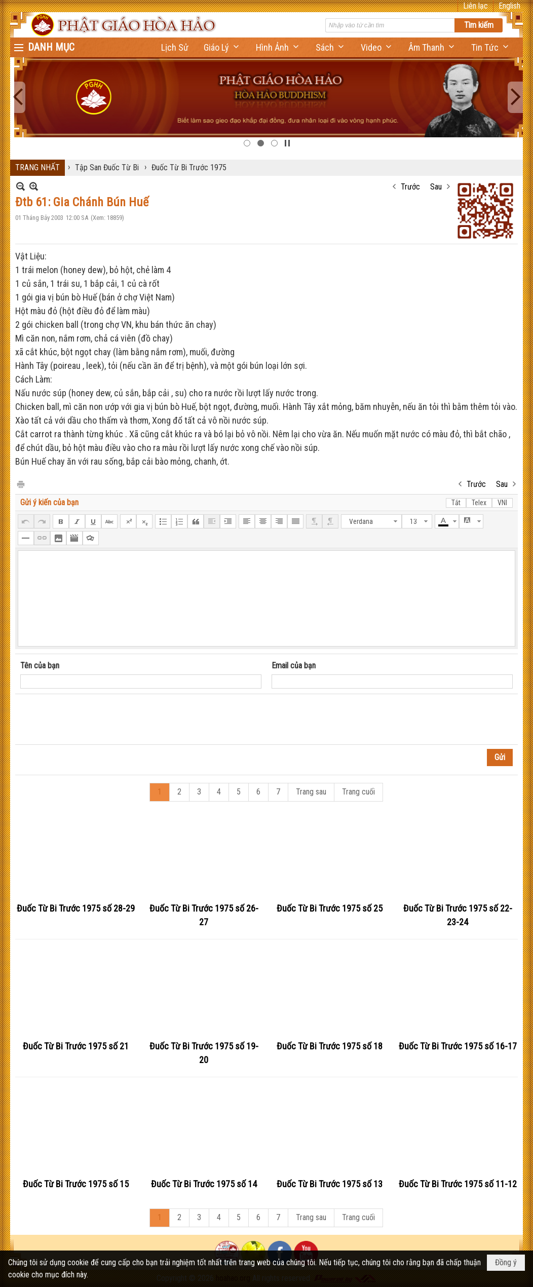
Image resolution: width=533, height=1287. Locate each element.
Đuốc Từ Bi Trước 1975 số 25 (330, 908)
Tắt (456, 503)
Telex (479, 503)
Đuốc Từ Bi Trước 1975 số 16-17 (458, 1046)
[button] (222, 47)
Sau (436, 187)
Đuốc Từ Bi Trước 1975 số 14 (204, 1184)
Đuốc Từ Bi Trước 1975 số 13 (330, 1184)
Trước (410, 187)
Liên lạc (475, 6)
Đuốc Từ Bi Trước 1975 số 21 (76, 1046)
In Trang (20, 483)
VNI (502, 503)
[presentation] (97, 719)
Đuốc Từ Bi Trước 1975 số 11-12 (458, 1184)
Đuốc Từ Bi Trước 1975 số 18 (330, 1046)
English (509, 6)
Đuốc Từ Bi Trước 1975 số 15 (76, 1184)
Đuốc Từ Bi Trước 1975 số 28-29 (76, 908)
